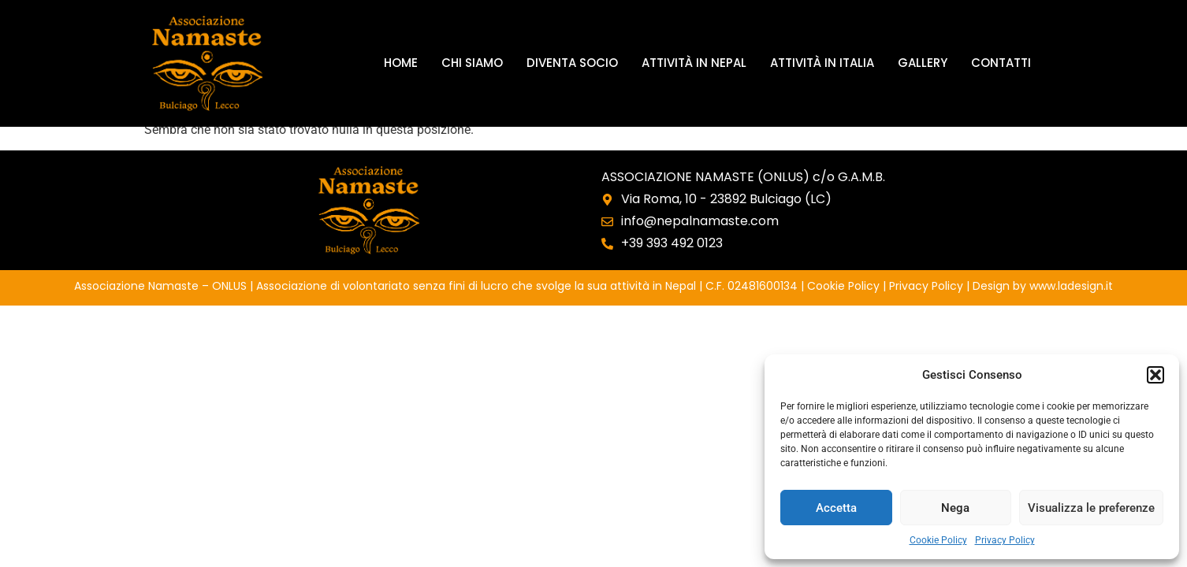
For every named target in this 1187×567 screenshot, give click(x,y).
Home (401, 62)
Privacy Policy (1005, 540)
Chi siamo (472, 62)
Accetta (836, 508)
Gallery (922, 62)
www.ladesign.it (1071, 286)
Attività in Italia (822, 62)
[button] (1155, 375)
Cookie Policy (938, 540)
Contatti (1001, 62)
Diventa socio (572, 62)
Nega (955, 508)
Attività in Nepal (694, 62)
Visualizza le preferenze (1091, 508)
